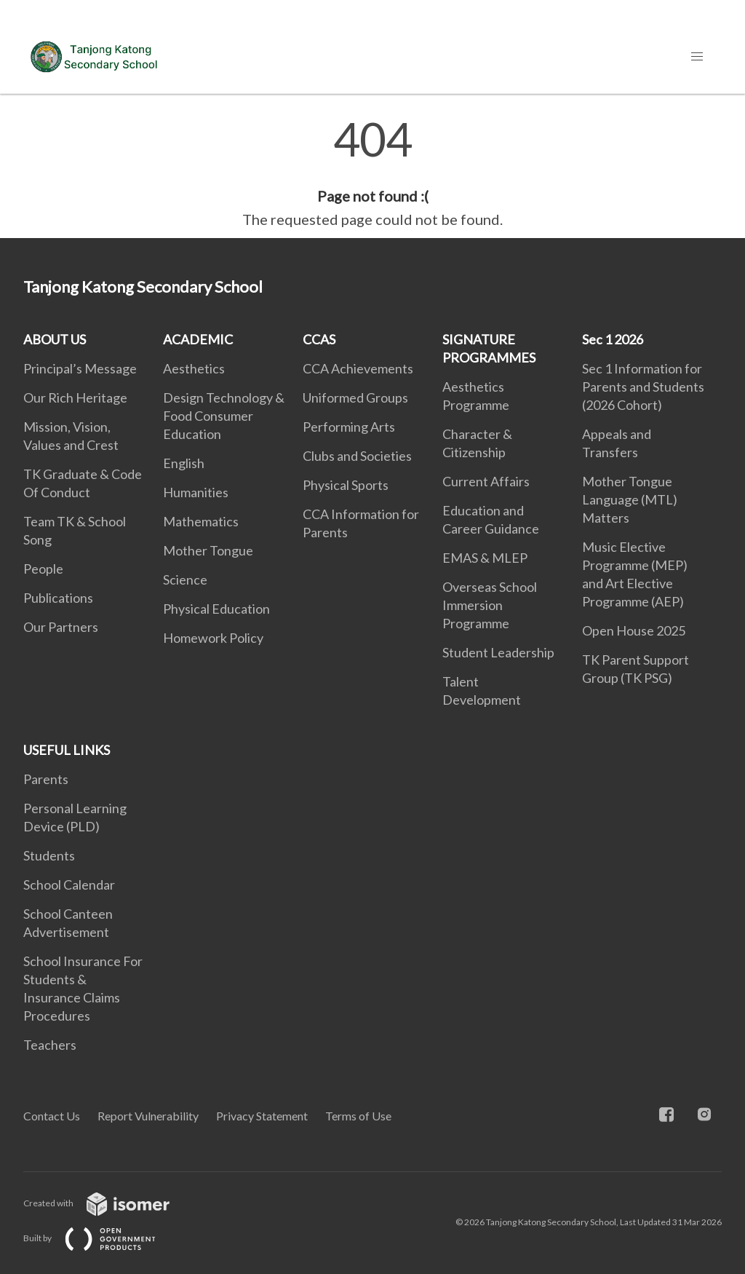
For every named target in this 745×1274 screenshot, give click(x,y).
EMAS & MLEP (484, 558)
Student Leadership (498, 652)
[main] (372, 173)
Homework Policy (213, 638)
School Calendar (69, 885)
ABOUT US (54, 339)
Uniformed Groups (355, 397)
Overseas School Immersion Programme (489, 605)
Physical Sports (346, 485)
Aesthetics (194, 368)
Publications (58, 598)
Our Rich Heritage (75, 397)
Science (185, 579)
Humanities (195, 492)
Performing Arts (349, 427)
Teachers (49, 1045)
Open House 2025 (633, 630)
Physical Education (216, 609)
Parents (45, 779)
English (183, 463)
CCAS (319, 339)
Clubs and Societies (357, 456)
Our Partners (60, 627)
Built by (101, 1238)
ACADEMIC (198, 339)
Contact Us (51, 1116)
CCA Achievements (358, 368)
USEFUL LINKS (66, 750)
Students (49, 855)
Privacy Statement (262, 1116)
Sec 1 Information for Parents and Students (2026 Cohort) (643, 386)
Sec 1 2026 (612, 339)
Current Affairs (486, 481)
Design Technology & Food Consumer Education (223, 415)
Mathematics (201, 521)
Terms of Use (358, 1116)
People (43, 569)
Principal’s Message (80, 368)
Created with (108, 1203)
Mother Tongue (208, 550)
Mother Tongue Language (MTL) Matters (629, 499)
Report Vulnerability (148, 1116)
